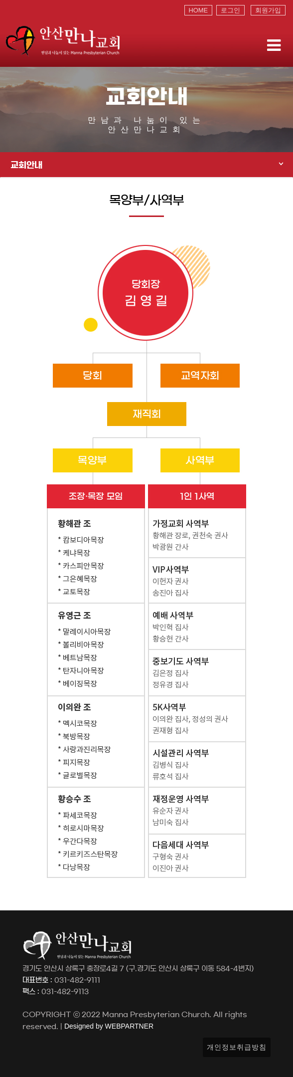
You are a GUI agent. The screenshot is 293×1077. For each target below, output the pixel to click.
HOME (198, 10)
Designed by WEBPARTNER (107, 1026)
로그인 (230, 10)
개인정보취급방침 (237, 1047)
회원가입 (268, 10)
